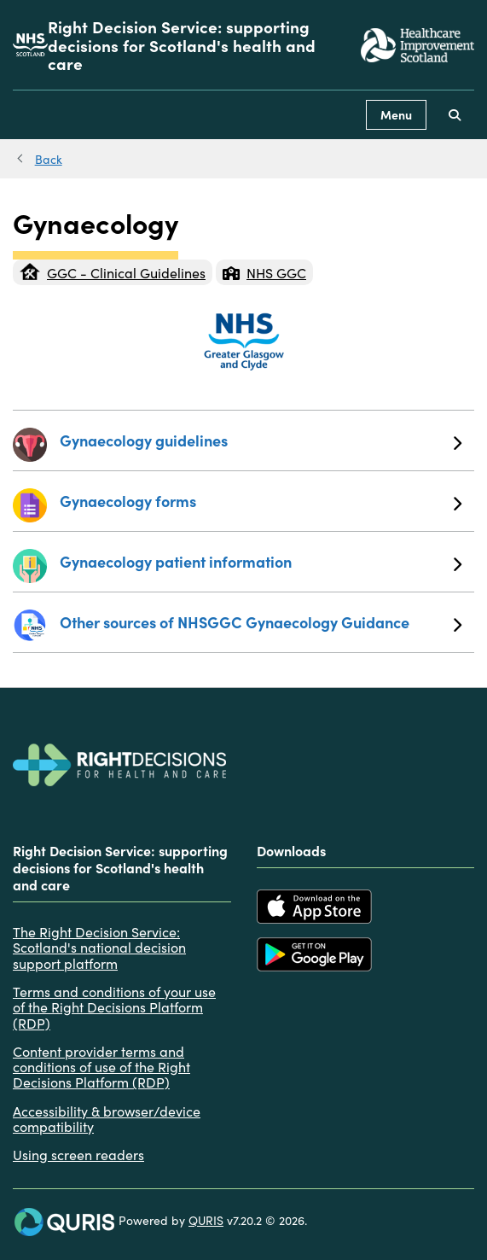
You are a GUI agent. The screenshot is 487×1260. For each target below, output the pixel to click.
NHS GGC (264, 272)
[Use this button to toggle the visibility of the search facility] (454, 114)
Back (48, 158)
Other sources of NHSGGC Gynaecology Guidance (260, 622)
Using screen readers (78, 1154)
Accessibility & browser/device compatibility (106, 1119)
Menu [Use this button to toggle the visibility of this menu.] (396, 114)
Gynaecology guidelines (260, 440)
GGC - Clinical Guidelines (113, 272)
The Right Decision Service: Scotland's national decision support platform (99, 947)
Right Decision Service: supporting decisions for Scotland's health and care (182, 45)
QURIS (205, 1219)
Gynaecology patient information (260, 562)
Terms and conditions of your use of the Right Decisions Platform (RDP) (114, 1006)
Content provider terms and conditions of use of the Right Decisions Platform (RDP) (101, 1066)
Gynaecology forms (260, 501)
